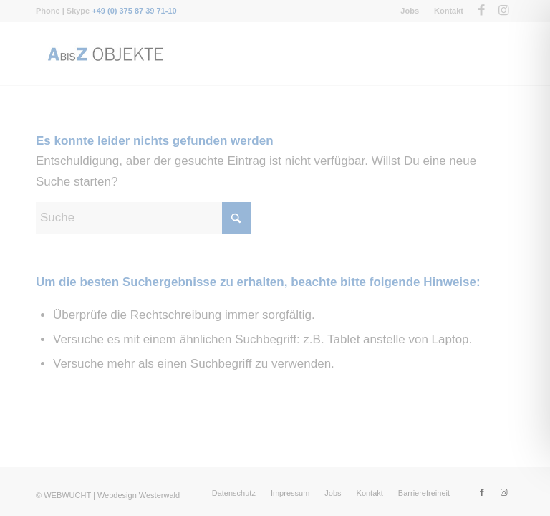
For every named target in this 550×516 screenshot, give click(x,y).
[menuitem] (410, 10)
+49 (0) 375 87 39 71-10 (134, 10)
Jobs (409, 10)
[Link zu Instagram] (503, 11)
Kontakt (448, 10)
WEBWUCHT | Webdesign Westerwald (112, 495)
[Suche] (143, 218)
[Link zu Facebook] (481, 11)
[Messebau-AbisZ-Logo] (104, 53)
